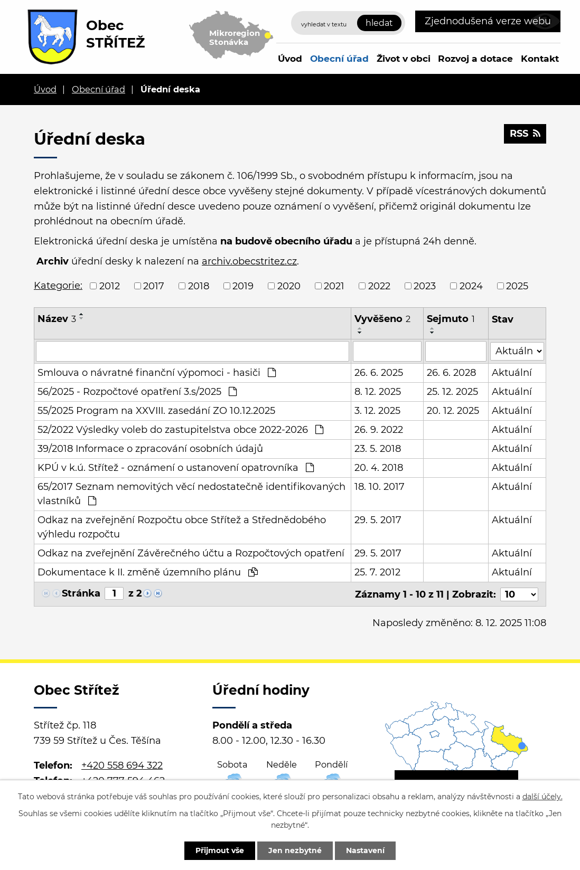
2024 (471, 285)
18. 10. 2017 (379, 486)
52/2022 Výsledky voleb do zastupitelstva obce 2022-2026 (180, 429)
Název (57, 319)
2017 (153, 285)
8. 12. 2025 (377, 391)
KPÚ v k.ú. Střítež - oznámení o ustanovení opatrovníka (176, 467)
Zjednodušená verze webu (488, 21)
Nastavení (365, 850)
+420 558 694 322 (122, 764)
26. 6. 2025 (378, 372)
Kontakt (540, 58)
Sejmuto (451, 319)
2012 (109, 285)
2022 (379, 285)
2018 (198, 285)
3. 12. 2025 (377, 410)
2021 (334, 285)
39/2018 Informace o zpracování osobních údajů (150, 448)
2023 (425, 285)
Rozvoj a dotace (475, 58)
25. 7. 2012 (377, 572)
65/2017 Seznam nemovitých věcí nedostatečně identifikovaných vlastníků (191, 493)
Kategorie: (58, 285)
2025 (517, 285)
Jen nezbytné (295, 850)
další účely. (542, 796)
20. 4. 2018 (378, 467)
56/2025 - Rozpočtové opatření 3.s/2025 (137, 391)
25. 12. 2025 (453, 391)
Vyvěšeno (382, 319)
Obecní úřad (339, 58)
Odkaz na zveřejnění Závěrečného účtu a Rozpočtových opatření (191, 553)
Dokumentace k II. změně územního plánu (148, 572)
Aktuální (512, 372)
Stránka (81, 593)
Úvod (290, 58)
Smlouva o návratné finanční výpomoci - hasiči (157, 372)
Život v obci (404, 58)
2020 (289, 285)
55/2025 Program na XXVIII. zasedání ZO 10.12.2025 (156, 410)
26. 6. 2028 (451, 372)
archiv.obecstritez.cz (249, 261)
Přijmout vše (219, 850)
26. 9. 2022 (378, 429)
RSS (525, 133)
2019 (243, 285)
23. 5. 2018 (377, 448)
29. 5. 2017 (377, 519)
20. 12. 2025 (453, 410)
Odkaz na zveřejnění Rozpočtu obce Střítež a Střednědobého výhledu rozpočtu (182, 527)
